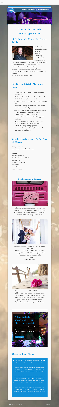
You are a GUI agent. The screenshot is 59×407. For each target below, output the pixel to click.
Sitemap (20, 404)
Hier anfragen (19, 337)
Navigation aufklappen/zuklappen (29, 2)
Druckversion (13, 404)
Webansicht (47, 404)
